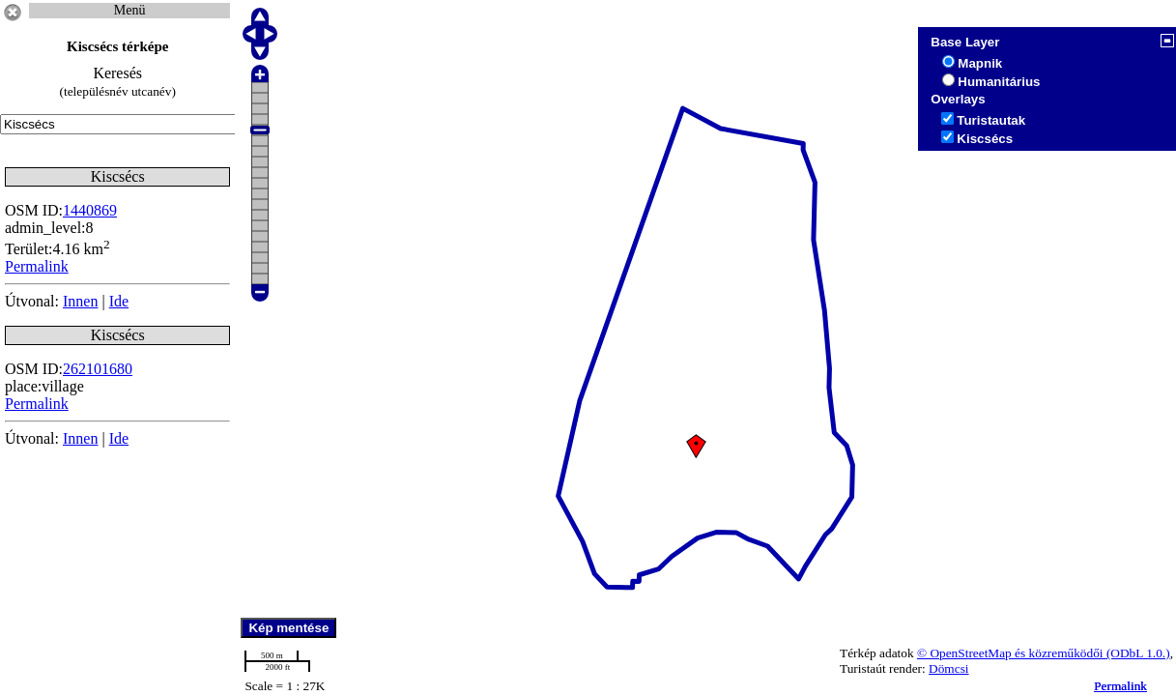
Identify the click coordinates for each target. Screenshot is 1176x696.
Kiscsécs (985, 138)
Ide (119, 301)
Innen (80, 301)
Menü (130, 10)
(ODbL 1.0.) (1138, 653)
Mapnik (980, 63)
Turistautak (991, 120)
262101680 (97, 369)
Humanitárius (999, 81)
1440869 (90, 210)
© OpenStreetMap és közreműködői (1011, 653)
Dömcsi (948, 668)
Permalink (1120, 686)
